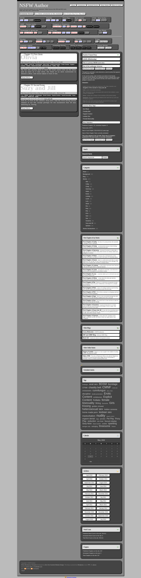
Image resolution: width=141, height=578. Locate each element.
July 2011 (103, 497)
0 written (108, 47)
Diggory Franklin (88, 352)
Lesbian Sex (86, 116)
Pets (21, 20)
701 (64, 93)
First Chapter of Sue (89, 300)
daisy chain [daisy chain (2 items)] (110, 390)
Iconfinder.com (38, 566)
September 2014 (89, 482)
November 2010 (103, 512)
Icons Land (29, 566)
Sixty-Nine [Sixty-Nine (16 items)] (87, 423)
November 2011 (103, 493)
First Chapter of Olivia (90, 278)
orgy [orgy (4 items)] (97, 419)
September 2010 (103, 516)
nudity (54, 65)
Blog (96, 41)
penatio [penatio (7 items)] (102, 419)
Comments (36, 568)
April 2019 (89, 475)
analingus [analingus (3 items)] (85, 384)
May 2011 (103, 501)
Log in (23, 570)
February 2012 (89, 493)
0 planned (101, 47)
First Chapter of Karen (90, 260)
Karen (53, 20)
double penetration (55, 64)
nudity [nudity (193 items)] (101, 415)
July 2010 (103, 519)
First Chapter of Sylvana (90, 315)
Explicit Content (56, 95)
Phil (76, 20)
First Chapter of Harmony (91, 250)
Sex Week (23, 47)
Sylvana (103, 20)
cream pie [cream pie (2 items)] (114, 387)
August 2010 (89, 519)
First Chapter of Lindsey (90, 265)
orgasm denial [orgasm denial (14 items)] (88, 419)
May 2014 (89, 490)
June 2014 (103, 486)
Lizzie (26, 20)
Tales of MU (86, 356)
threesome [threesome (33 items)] (104, 426)
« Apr (90, 461)
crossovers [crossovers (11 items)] (86, 391)
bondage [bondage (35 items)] (112, 384)
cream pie (31, 64)
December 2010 (89, 512)
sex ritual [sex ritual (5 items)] (100, 421)
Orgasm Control (87, 114)
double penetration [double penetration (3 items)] (97, 394)
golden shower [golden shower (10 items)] (98, 406)
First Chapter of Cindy (90, 246)
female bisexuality (36, 65)
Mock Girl (86, 338)
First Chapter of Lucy (89, 274)
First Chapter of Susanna (91, 305)
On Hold (43, 47)
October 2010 (89, 516)
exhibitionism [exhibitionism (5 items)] (97, 397)
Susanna (37, 20)
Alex (93, 20)
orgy (58, 65)
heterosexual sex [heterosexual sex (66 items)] (92, 409)
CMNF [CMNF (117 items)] (106, 387)
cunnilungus (38, 64)
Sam (80, 20)
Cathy (44, 26)
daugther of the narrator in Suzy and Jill (94, 88)
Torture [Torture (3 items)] (113, 426)
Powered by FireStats (71, 577)
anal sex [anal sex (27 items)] (93, 384)
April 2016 (89, 479)
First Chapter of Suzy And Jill (92, 310)
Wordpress (81, 565)
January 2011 (103, 508)
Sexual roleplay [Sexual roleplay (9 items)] (111, 421)
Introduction (109, 68)
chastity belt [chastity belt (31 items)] (95, 387)
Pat (57, 20)
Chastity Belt (86, 111)
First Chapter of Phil (89, 292)
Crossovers (81, 5)
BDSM (26, 95)
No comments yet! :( (47, 62)
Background (104, 41)
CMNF (26, 64)
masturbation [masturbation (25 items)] (88, 416)
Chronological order (100, 68)
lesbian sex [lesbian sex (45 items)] (105, 412)
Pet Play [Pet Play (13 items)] (110, 419)
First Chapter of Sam (89, 296)
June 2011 (89, 501)
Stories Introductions (89, 228)
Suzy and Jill (57, 26)
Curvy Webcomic (88, 332)
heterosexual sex (46, 65)
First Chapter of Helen (90, 256)
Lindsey (78, 47)
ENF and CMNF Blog (89, 335)
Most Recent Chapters (88, 68)
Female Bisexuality (88, 119)
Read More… (27, 77)
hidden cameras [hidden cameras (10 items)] (110, 409)
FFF (89, 565)
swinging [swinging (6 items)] (95, 426)
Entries (28, 568)
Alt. (38, 47)
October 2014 (103, 479)
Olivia (31, 20)
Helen (84, 47)
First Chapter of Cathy (90, 242)
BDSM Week (32, 47)
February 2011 (89, 508)
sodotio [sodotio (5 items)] (104, 424)
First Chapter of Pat (89, 282)
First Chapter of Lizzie (90, 269)
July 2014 (89, 486)
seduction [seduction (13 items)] (92, 421)
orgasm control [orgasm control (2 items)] (110, 416)
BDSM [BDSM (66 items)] (103, 383)
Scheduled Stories (26, 14)
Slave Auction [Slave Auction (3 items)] (97, 424)
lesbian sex (31, 96)
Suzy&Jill (61, 41)
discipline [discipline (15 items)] (86, 394)
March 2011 (103, 505)
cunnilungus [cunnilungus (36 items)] (99, 390)
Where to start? (117, 5)
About (73, 5)
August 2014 (103, 482)
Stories (85, 179)
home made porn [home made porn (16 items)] (90, 412)
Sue (84, 26)
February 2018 (103, 475)
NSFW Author (33, 5)
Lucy (84, 20)
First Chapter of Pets (89, 288)
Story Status (105, 5)
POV (84, 41)
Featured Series (93, 5)
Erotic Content (65, 64)
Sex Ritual (86, 109)
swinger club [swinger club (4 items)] (86, 426)
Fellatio (28, 65)
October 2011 (89, 497)
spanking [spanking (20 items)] (112, 423)
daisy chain (46, 64)
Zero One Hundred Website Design (54, 565)
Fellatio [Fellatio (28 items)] (96, 400)
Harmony (23, 26)
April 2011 (89, 505)
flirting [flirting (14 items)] (98, 403)
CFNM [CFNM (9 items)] (84, 388)
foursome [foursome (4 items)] (105, 403)
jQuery (94, 565)
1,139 (61, 62)
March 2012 (103, 490)
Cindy (69, 20)
